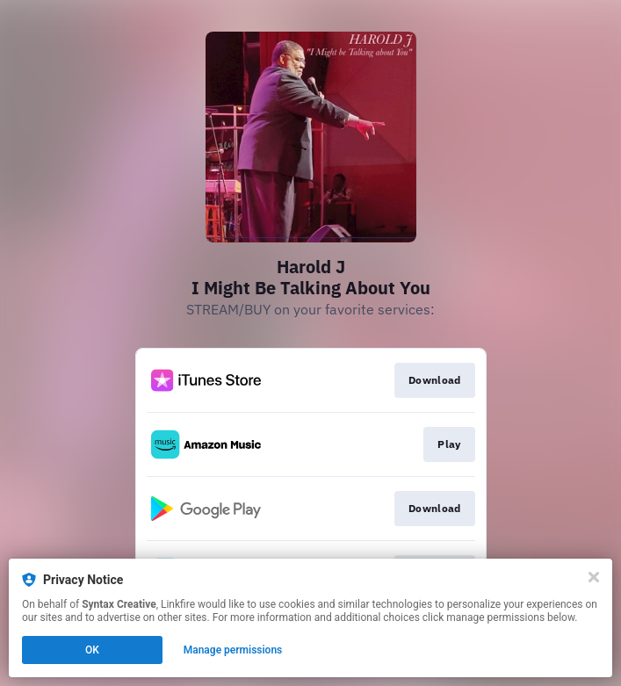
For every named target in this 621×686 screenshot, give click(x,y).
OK (92, 650)
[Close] (594, 577)
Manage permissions (233, 650)
